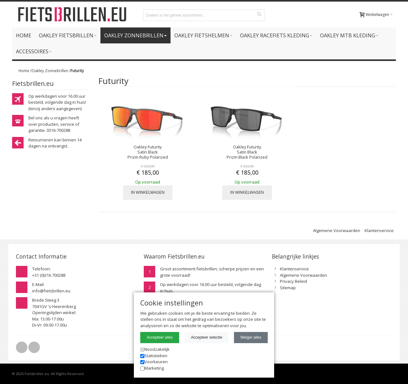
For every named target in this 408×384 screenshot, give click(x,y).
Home (23, 70)
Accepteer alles (160, 337)
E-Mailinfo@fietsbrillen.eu (51, 288)
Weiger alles (250, 337)
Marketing (152, 368)
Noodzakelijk (155, 349)
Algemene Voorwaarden (336, 230)
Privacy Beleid (293, 281)
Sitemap (288, 287)
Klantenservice (379, 230)
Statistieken (153, 355)
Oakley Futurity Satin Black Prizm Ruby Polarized (147, 152)
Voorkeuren (154, 362)
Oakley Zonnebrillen (50, 70)
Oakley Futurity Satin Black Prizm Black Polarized (247, 152)
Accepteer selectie (206, 337)
